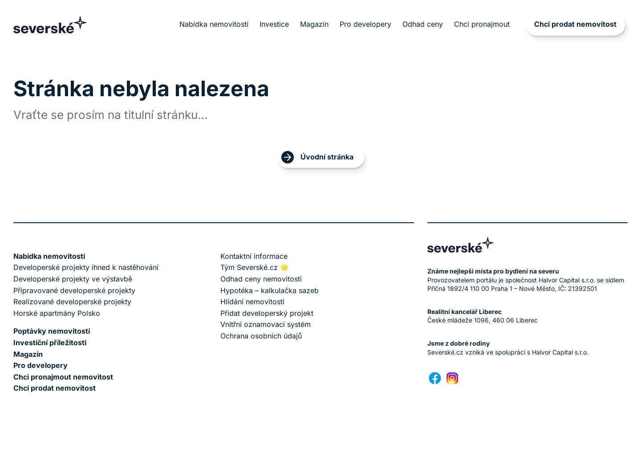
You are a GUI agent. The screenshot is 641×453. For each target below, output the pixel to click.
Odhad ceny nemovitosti (261, 278)
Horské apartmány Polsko (56, 313)
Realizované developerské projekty (72, 301)
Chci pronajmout (482, 24)
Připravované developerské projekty (74, 290)
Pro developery (365, 24)
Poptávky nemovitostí (51, 330)
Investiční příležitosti (49, 342)
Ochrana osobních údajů (261, 335)
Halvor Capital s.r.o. (560, 352)
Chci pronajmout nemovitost (63, 376)
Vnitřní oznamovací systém (265, 324)
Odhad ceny (422, 24)
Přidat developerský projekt (266, 313)
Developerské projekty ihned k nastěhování (85, 267)
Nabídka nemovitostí (213, 24)
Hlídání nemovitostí (252, 301)
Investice (274, 24)
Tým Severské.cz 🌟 (254, 267)
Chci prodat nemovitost (575, 24)
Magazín (314, 24)
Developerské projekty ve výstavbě (72, 278)
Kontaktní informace (254, 256)
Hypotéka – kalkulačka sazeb (269, 290)
